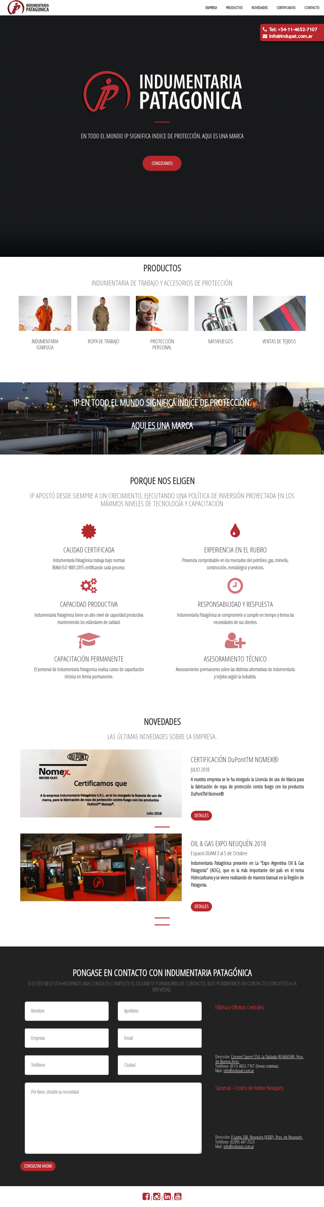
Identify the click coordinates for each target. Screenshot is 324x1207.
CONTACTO (311, 7)
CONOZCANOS (162, 163)
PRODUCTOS (234, 7)
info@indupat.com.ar (238, 1070)
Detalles (201, 815)
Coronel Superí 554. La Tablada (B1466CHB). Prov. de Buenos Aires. (259, 1059)
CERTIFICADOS (286, 7)
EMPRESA (211, 7)
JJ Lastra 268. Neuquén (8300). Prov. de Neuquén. (267, 1137)
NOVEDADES (260, 7)
